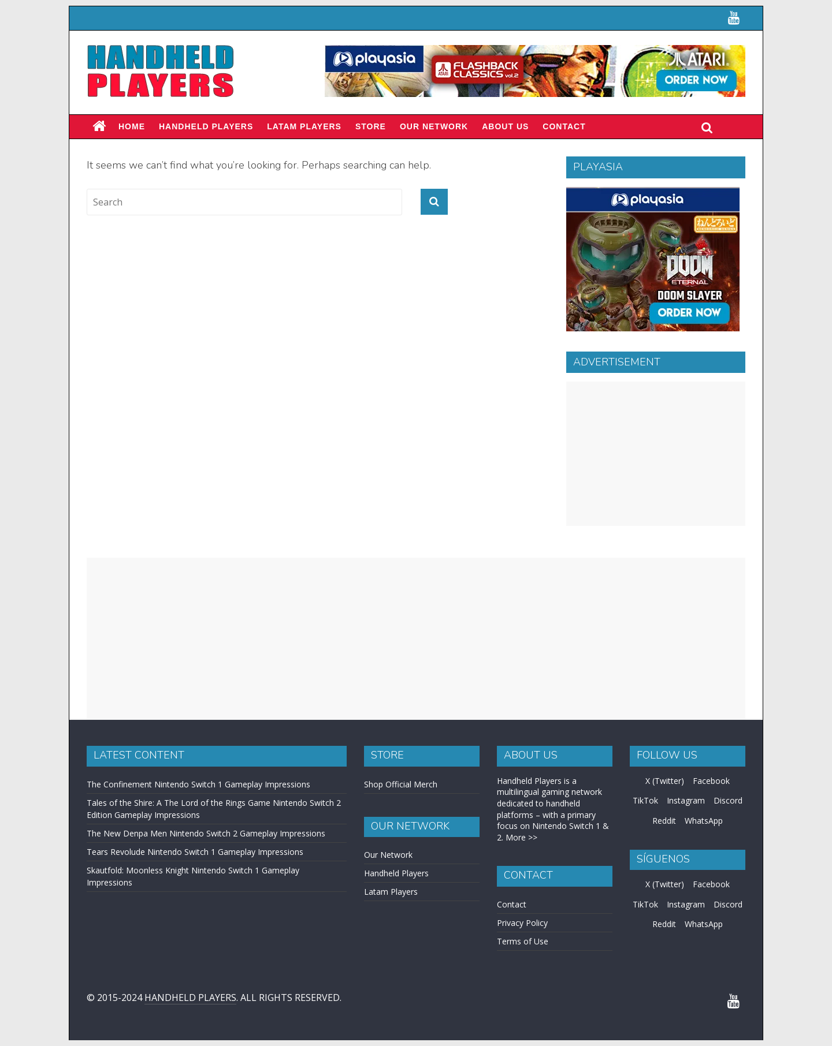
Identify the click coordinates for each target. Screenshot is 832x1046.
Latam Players (391, 891)
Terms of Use (522, 941)
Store (370, 126)
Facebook (711, 780)
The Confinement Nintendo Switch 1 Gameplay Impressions (198, 784)
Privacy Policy (522, 922)
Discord (728, 800)
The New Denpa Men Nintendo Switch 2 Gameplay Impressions (206, 833)
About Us (505, 126)
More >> (521, 837)
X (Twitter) (664, 780)
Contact (564, 126)
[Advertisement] (655, 454)
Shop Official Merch (400, 784)
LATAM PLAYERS (304, 126)
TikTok (645, 800)
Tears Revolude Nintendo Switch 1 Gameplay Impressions (195, 851)
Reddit (664, 820)
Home (131, 126)
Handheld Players (206, 126)
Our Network (434, 126)
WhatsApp (704, 820)
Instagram (686, 800)
